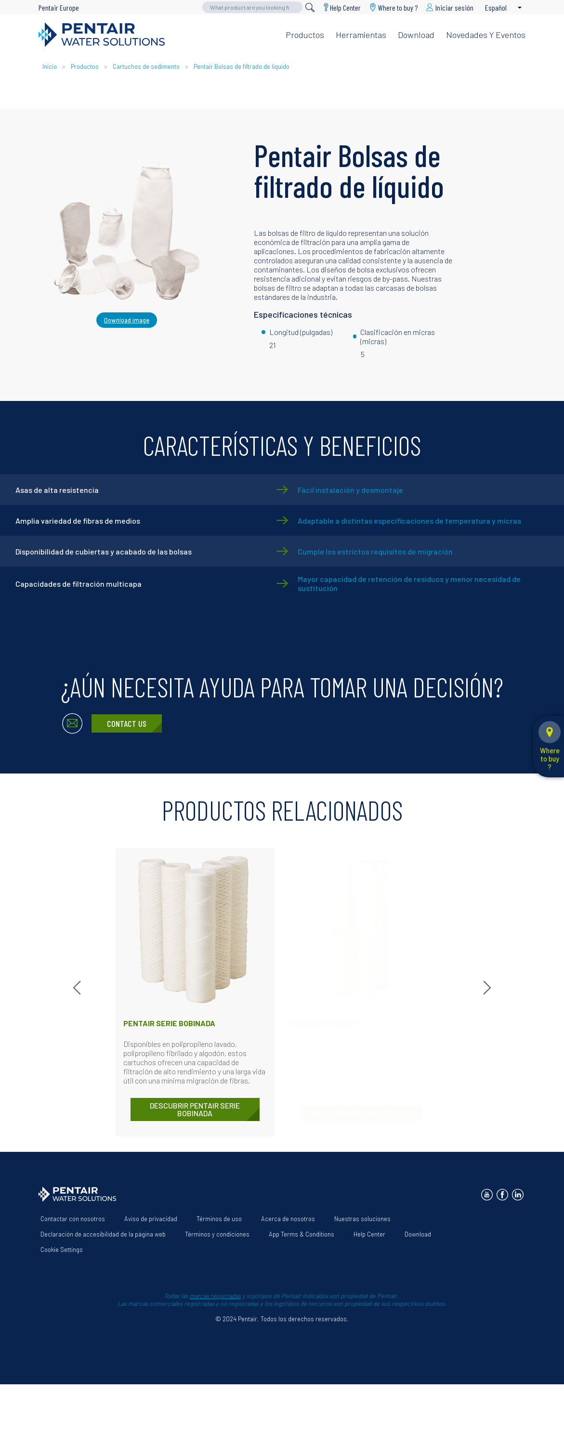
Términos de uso (219, 1219)
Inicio (50, 66)
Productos (305, 34)
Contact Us (126, 723)
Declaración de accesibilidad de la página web (103, 1234)
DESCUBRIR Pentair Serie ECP (361, 1113)
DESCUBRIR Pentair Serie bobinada (195, 1109)
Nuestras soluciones (362, 1219)
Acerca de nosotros (288, 1219)
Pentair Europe (59, 7)
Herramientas (361, 34)
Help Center (345, 7)
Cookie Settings (61, 1249)
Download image (126, 320)
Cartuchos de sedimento (146, 66)
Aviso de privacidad (150, 1219)
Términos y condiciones (217, 1234)
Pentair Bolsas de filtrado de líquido (241, 66)
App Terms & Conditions (301, 1234)
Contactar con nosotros (72, 1219)
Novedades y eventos (485, 34)
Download (416, 34)
